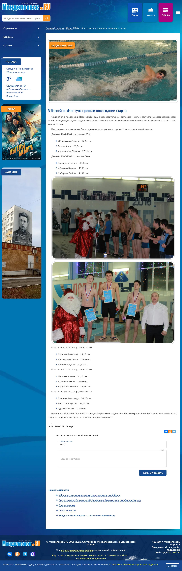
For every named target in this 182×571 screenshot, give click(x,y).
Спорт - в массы (67, 510)
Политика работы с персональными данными (103, 557)
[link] (50, 28)
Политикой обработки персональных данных (134, 564)
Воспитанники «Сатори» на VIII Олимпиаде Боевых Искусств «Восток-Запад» (100, 500)
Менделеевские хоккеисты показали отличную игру (87, 515)
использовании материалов (77, 549)
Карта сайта (59, 555)
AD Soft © (174, 552)
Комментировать (153, 472)
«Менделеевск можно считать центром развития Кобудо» (89, 495)
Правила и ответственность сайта (86, 555)
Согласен (172, 565)
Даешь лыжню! (67, 505)
